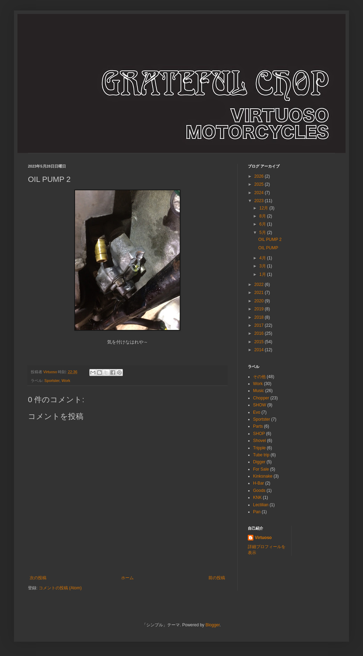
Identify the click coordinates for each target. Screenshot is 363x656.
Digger (259, 461)
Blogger (213, 624)
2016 (259, 333)
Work (65, 380)
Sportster (51, 380)
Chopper (261, 398)
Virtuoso (263, 537)
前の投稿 (216, 577)
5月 (263, 232)
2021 (259, 292)
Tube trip (261, 454)
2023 (259, 200)
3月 (263, 266)
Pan (256, 511)
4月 (263, 258)
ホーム (127, 577)
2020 (259, 300)
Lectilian (260, 504)
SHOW (259, 405)
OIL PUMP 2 (270, 239)
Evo (256, 412)
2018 (259, 317)
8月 (263, 216)
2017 (259, 325)
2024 (259, 192)
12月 (264, 208)
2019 (259, 309)
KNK (257, 497)
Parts (258, 426)
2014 (259, 349)
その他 (259, 376)
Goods (259, 490)
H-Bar (258, 483)
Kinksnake (262, 476)
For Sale (261, 469)
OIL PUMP (268, 247)
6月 (263, 224)
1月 (263, 274)
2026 (259, 176)
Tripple (259, 447)
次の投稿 (38, 577)
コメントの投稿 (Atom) (60, 587)
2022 (259, 284)
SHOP (259, 433)
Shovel (259, 440)
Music (258, 390)
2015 (259, 341)
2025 (259, 184)
